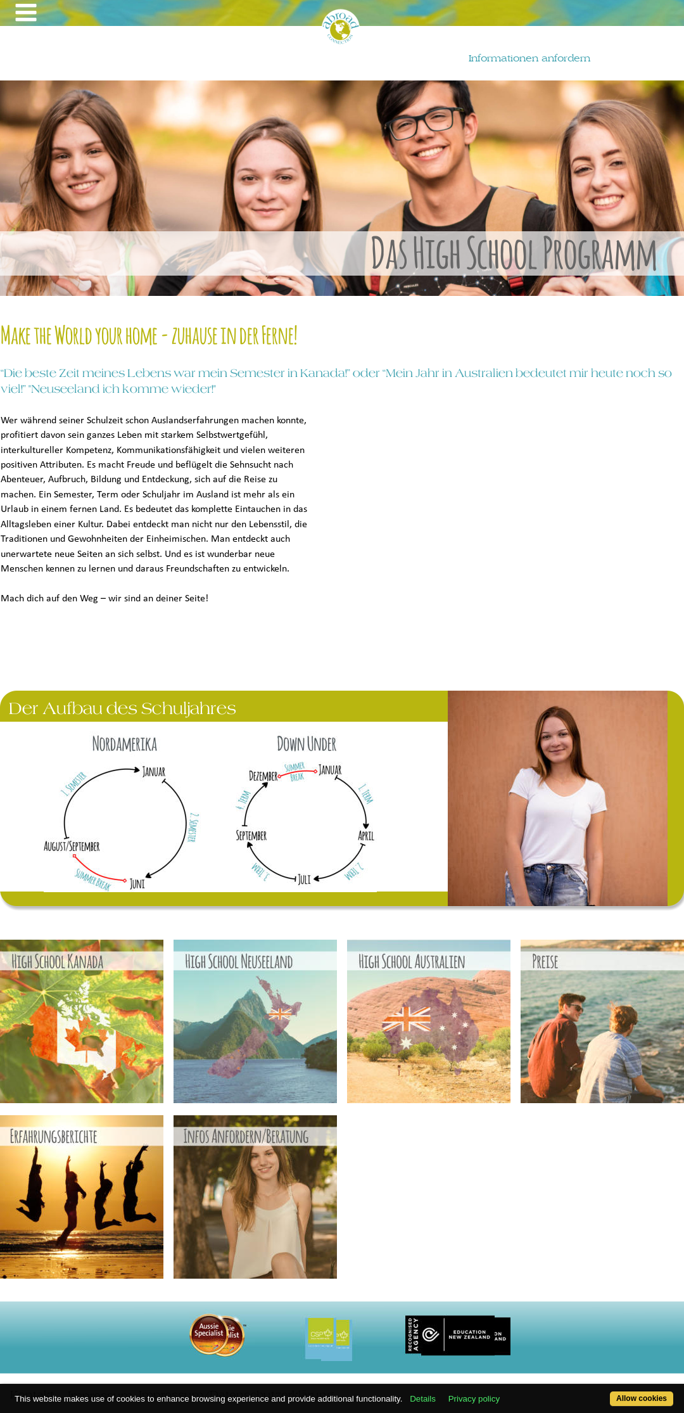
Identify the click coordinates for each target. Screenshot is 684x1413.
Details (423, 1398)
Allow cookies (641, 1398)
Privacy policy (474, 1398)
